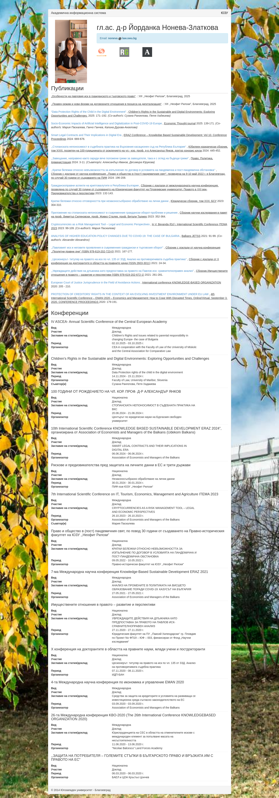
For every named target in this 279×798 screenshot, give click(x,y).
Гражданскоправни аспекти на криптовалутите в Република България (95, 185)
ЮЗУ (224, 13)
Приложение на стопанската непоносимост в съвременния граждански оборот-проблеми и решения (114, 212)
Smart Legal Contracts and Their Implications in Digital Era (86, 135)
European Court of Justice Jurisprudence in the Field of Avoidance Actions (95, 282)
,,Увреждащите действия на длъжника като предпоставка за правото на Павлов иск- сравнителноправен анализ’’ (122, 270)
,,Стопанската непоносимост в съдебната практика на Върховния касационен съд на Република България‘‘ (118, 146)
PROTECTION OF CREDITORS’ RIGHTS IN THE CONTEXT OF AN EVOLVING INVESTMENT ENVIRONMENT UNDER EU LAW (130, 294)
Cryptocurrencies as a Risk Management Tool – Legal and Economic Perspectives (100, 224)
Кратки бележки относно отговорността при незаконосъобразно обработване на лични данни (110, 201)
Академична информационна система (78, 13)
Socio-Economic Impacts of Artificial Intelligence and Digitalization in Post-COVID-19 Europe (106, 123)
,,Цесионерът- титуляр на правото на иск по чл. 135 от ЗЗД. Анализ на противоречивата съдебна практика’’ (119, 259)
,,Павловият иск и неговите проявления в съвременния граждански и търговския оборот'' (107, 247)
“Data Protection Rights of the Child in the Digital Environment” (88, 111)
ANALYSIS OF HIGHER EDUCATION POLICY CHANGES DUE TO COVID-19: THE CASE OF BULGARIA (115, 235)
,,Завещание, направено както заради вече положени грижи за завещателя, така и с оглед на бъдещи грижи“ (120, 158)
